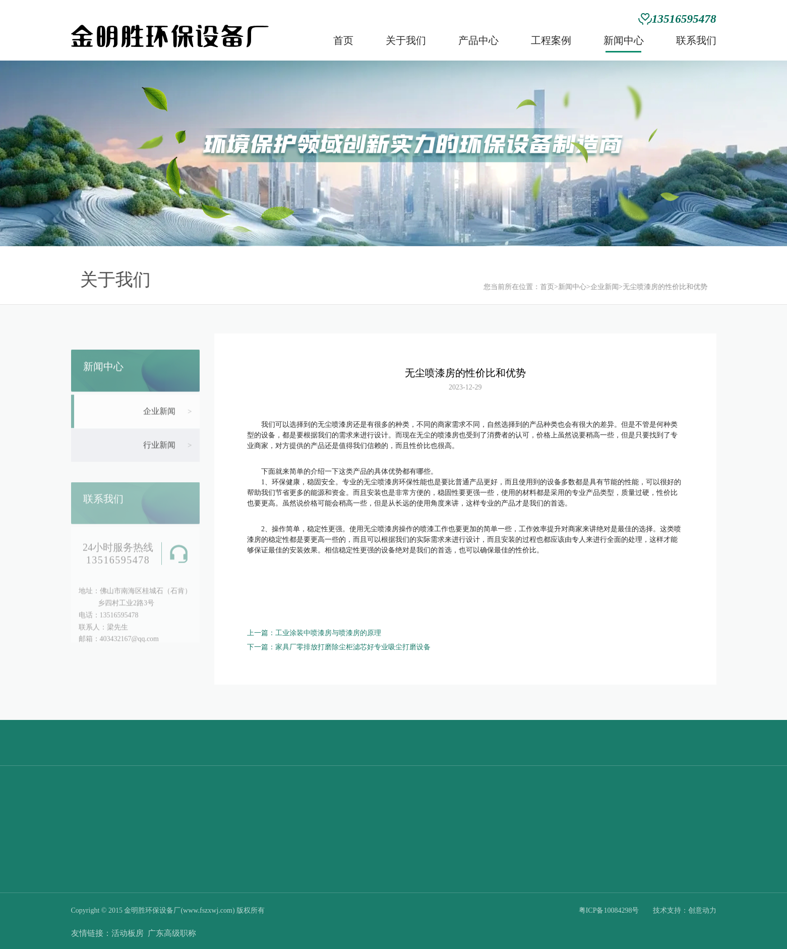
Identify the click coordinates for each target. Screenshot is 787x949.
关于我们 (406, 40)
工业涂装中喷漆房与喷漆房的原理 (328, 633)
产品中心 (478, 40)
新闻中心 (623, 40)
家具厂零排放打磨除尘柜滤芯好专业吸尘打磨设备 (353, 647)
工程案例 (551, 40)
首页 (343, 40)
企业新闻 (595, 287)
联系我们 (696, 40)
